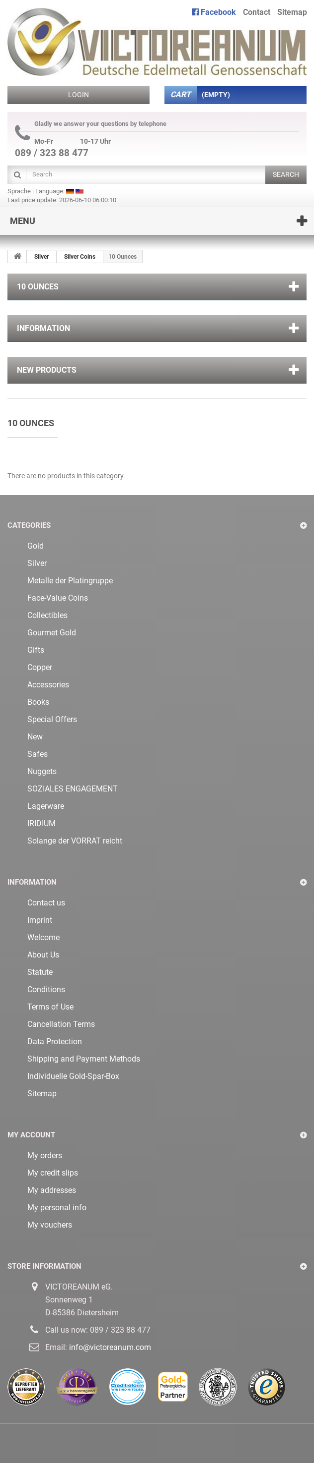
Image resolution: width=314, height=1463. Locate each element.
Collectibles (47, 615)
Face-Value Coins (57, 598)
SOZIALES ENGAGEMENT (72, 788)
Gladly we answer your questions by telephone (90, 124)
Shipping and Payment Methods (83, 1059)
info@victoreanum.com (110, 1347)
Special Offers (52, 719)
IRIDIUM (41, 823)
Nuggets (42, 771)
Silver (41, 256)
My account (31, 1134)
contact (256, 12)
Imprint (39, 920)
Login (78, 95)
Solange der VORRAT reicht (74, 840)
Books (38, 702)
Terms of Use (50, 1007)
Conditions (46, 989)
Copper (39, 667)
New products (47, 370)
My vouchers (49, 1225)
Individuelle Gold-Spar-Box (73, 1076)
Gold (35, 546)
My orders (44, 1155)
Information (43, 328)
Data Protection (54, 1041)
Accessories (48, 684)
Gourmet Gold (51, 632)
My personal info (56, 1207)
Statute (40, 972)
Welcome (43, 937)
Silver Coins (79, 256)
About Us (43, 954)
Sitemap (42, 1093)
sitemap (292, 12)
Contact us (46, 902)
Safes (37, 754)
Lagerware (45, 806)
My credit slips (52, 1173)
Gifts (35, 650)
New (35, 736)
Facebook (214, 12)
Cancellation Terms (61, 1024)
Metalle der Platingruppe (70, 580)
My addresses (51, 1190)
